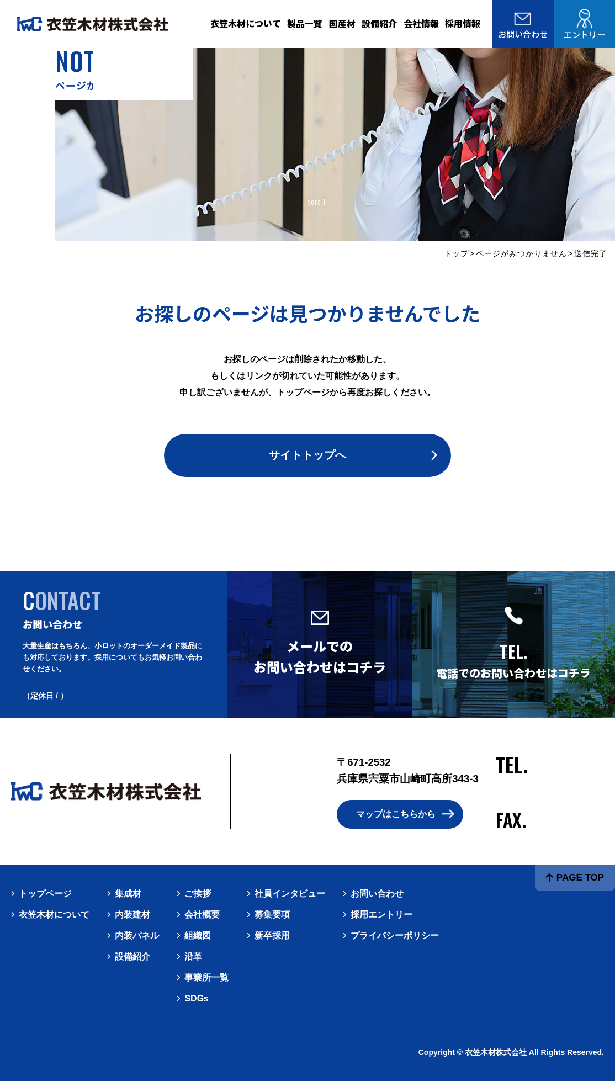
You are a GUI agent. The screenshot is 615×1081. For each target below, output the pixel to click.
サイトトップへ (307, 455)
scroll (317, 201)
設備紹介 (379, 24)
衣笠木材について (245, 24)
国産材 (342, 24)
